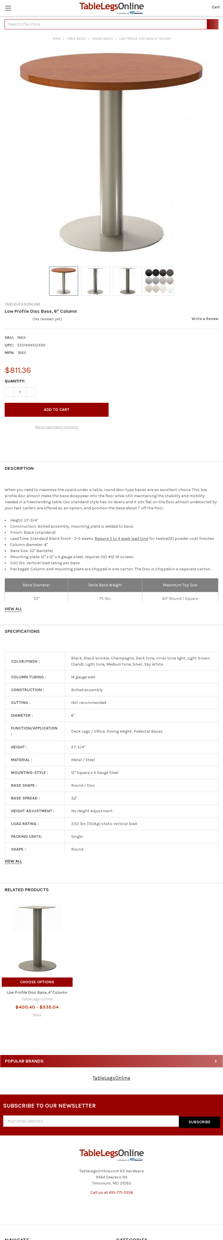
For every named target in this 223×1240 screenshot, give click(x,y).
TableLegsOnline (111, 1078)
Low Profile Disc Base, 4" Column (37, 992)
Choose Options (37, 982)
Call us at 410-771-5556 (111, 1191)
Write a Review (205, 318)
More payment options (56, 427)
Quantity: (15, 381)
